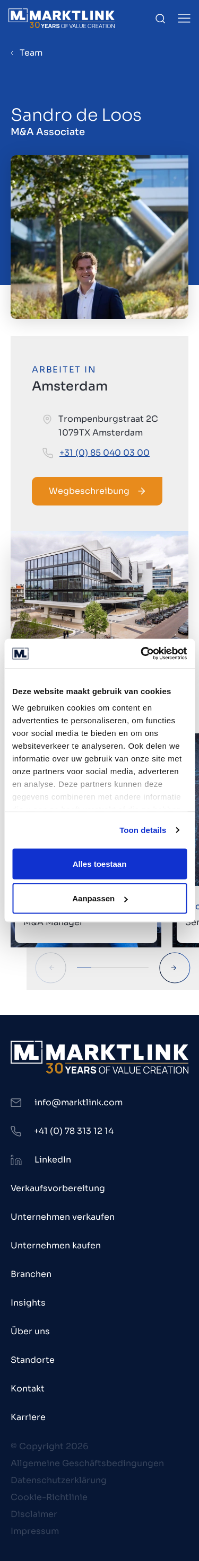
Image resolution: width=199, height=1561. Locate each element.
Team (31, 52)
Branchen (31, 1274)
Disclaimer (34, 1514)
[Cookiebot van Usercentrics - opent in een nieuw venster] (142, 654)
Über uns (30, 1331)
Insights (28, 1302)
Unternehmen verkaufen (63, 1216)
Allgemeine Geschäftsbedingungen (87, 1463)
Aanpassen (99, 898)
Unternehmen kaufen (56, 1245)
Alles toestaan (100, 863)
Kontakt (28, 1388)
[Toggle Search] (160, 18)
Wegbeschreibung (97, 490)
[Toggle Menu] (184, 18)
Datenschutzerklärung (59, 1480)
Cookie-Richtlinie (49, 1497)
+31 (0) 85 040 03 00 (104, 452)
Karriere (28, 1417)
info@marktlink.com (78, 1102)
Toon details (142, 830)
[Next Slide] (175, 967)
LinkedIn (52, 1159)
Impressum (35, 1531)
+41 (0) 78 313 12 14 (74, 1131)
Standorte (33, 1359)
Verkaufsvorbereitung (58, 1188)
